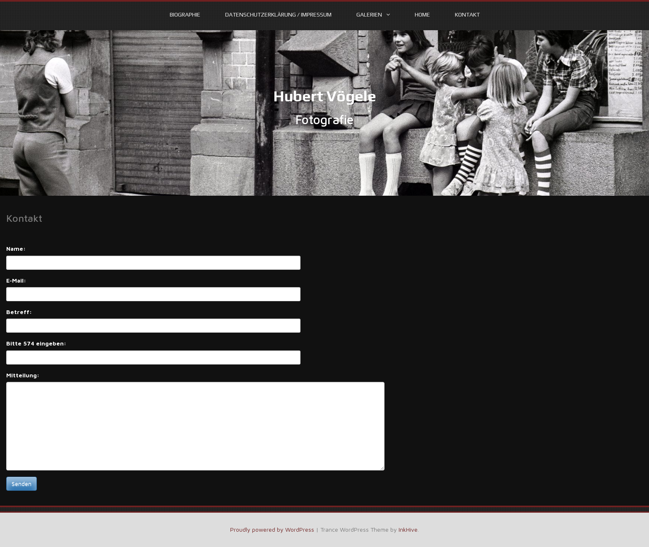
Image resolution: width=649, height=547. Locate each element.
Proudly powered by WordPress (272, 529)
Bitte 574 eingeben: (36, 343)
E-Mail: (16, 280)
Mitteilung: (22, 375)
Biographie (185, 14)
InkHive (408, 529)
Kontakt (467, 14)
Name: (16, 248)
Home (422, 14)
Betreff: (19, 311)
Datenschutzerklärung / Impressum (278, 14)
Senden (21, 483)
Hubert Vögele (324, 96)
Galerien (369, 14)
